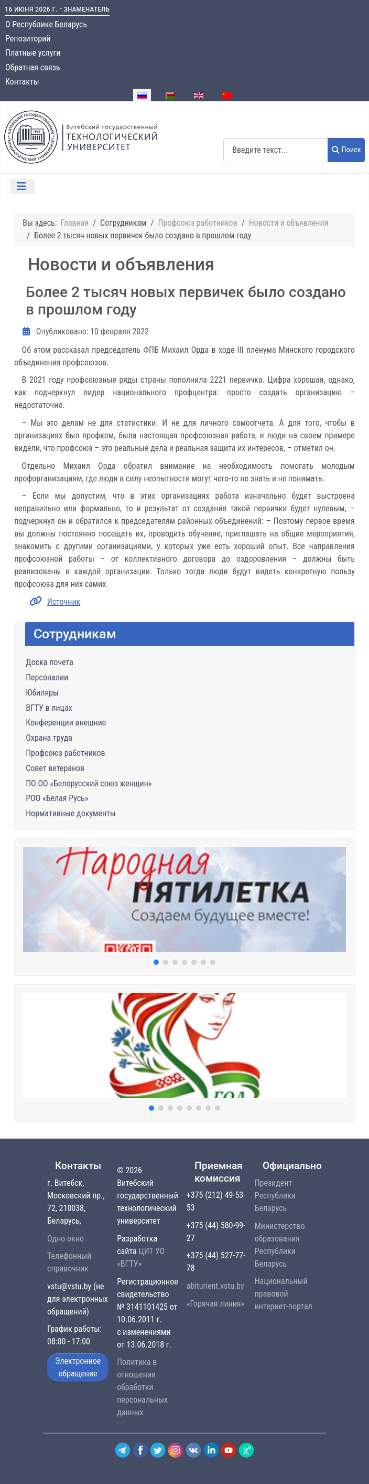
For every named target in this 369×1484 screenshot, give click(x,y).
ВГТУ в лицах (49, 708)
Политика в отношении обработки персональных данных (142, 1387)
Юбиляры (42, 693)
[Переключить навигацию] (23, 186)
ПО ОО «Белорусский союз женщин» (88, 783)
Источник (63, 602)
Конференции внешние (66, 723)
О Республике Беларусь (46, 24)
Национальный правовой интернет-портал (283, 1293)
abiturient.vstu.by (215, 1286)
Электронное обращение (78, 1367)
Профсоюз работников (65, 753)
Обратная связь (32, 67)
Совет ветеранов (55, 768)
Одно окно (65, 1239)
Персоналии (47, 677)
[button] (184, 899)
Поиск (346, 149)
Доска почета (49, 662)
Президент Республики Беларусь (275, 1195)
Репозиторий (27, 39)
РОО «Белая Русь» (57, 798)
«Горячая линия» (215, 1304)
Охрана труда (49, 738)
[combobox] (275, 150)
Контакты (22, 82)
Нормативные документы (71, 813)
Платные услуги (33, 53)
